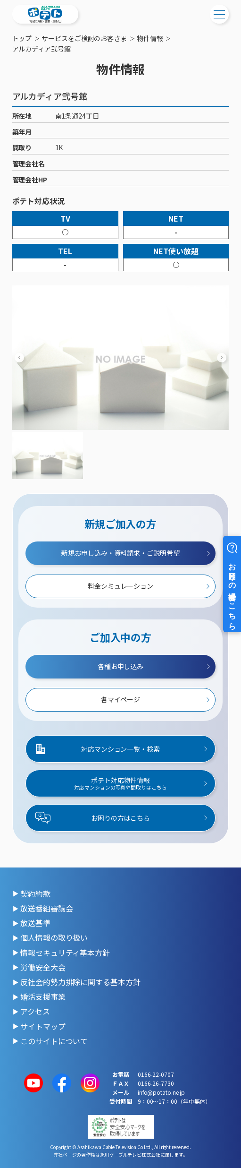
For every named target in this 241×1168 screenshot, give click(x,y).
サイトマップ (42, 1026)
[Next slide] (221, 357)
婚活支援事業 (42, 996)
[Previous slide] (19, 357)
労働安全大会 (42, 967)
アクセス (35, 1011)
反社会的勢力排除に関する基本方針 (80, 982)
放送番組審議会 (46, 908)
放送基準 (35, 922)
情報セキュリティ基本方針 (65, 952)
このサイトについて (54, 1041)
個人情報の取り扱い (54, 937)
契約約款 (35, 893)
